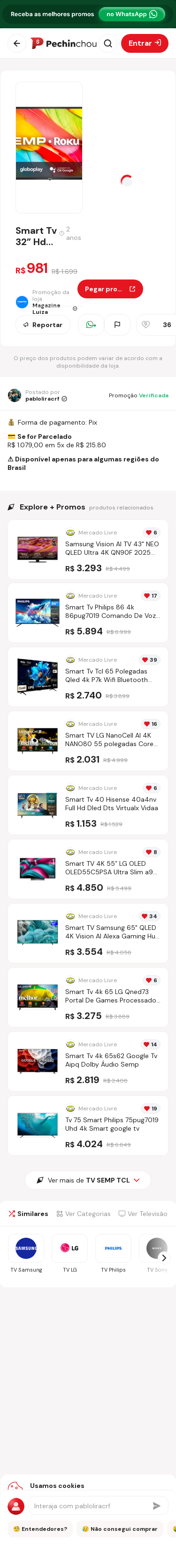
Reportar (42, 325)
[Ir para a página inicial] (63, 43)
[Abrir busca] (108, 43)
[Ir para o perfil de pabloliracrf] (37, 395)
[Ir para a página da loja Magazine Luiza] (46, 302)
